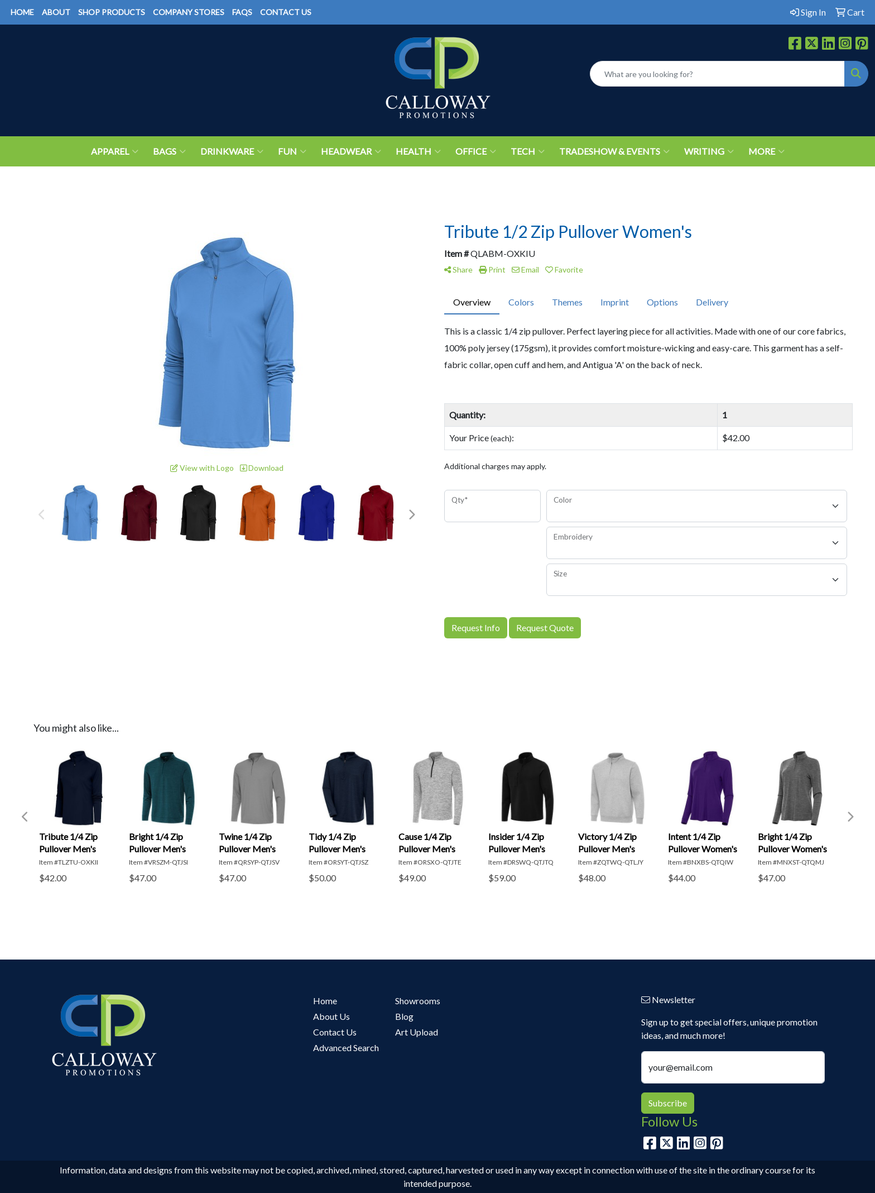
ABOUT (56, 12)
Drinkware (231, 151)
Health (418, 151)
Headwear (351, 151)
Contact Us (335, 1032)
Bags (169, 151)
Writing (709, 151)
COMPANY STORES (188, 12)
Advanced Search (346, 1047)
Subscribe (667, 1102)
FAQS (242, 12)
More (766, 151)
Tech (528, 151)
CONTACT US (285, 12)
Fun (292, 151)
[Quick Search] (717, 74)
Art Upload (416, 1032)
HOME (22, 12)
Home (325, 1000)
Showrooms (417, 1000)
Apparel (114, 151)
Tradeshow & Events (614, 151)
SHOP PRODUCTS (111, 12)
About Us (331, 1016)
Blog (404, 1016)
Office (475, 151)
